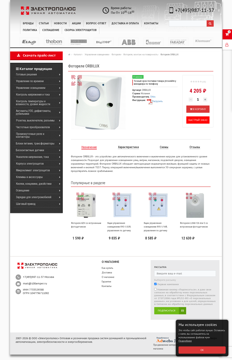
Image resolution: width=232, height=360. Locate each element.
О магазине (108, 277)
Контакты (106, 286)
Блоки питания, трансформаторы (35, 143)
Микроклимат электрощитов (33, 170)
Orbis (153, 96)
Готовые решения (26, 74)
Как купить (107, 268)
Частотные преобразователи (33, 127)
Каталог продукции (34, 69)
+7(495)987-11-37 (194, 10)
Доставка (107, 272)
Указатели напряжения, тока (32, 157)
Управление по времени (30, 81)
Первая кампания (168, 284)
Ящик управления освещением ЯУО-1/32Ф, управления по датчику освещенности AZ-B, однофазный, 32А (119, 230)
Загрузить (155, 101)
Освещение (22, 190)
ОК (202, 350)
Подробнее (185, 340)
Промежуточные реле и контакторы (30, 135)
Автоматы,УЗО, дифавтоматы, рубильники (33, 112)
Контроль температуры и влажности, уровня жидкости (33, 103)
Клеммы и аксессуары (29, 177)
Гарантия (106, 281)
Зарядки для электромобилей (33, 197)
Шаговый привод (26, 204)
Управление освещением (30, 88)
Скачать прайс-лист (36, 55)
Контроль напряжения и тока (33, 94)
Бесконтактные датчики (30, 150)
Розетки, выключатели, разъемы (35, 120)
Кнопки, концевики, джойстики (33, 183)
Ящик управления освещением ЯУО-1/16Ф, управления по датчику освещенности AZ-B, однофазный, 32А (155, 230)
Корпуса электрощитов (30, 163)
